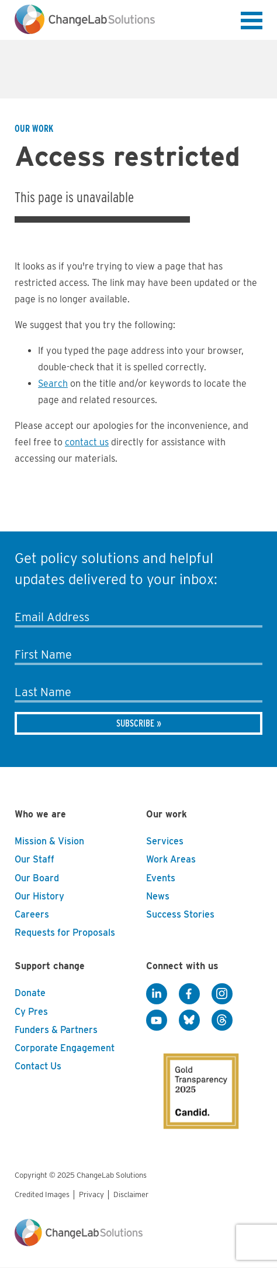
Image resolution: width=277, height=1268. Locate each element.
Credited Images (42, 1194)
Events (160, 878)
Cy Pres (31, 1011)
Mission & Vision (49, 841)
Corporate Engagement (65, 1048)
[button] (251, 23)
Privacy (91, 1194)
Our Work (34, 128)
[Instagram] (222, 993)
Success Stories (180, 914)
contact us (87, 442)
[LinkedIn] (156, 993)
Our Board (37, 878)
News (157, 896)
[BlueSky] (189, 1020)
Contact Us (38, 1066)
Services (164, 841)
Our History (39, 896)
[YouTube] (156, 1020)
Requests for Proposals (65, 932)
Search (53, 383)
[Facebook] (189, 993)
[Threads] (222, 1020)
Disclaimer (130, 1194)
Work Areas (171, 859)
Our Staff (34, 859)
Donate (30, 992)
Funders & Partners (56, 1029)
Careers (32, 914)
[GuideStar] (192, 1081)
